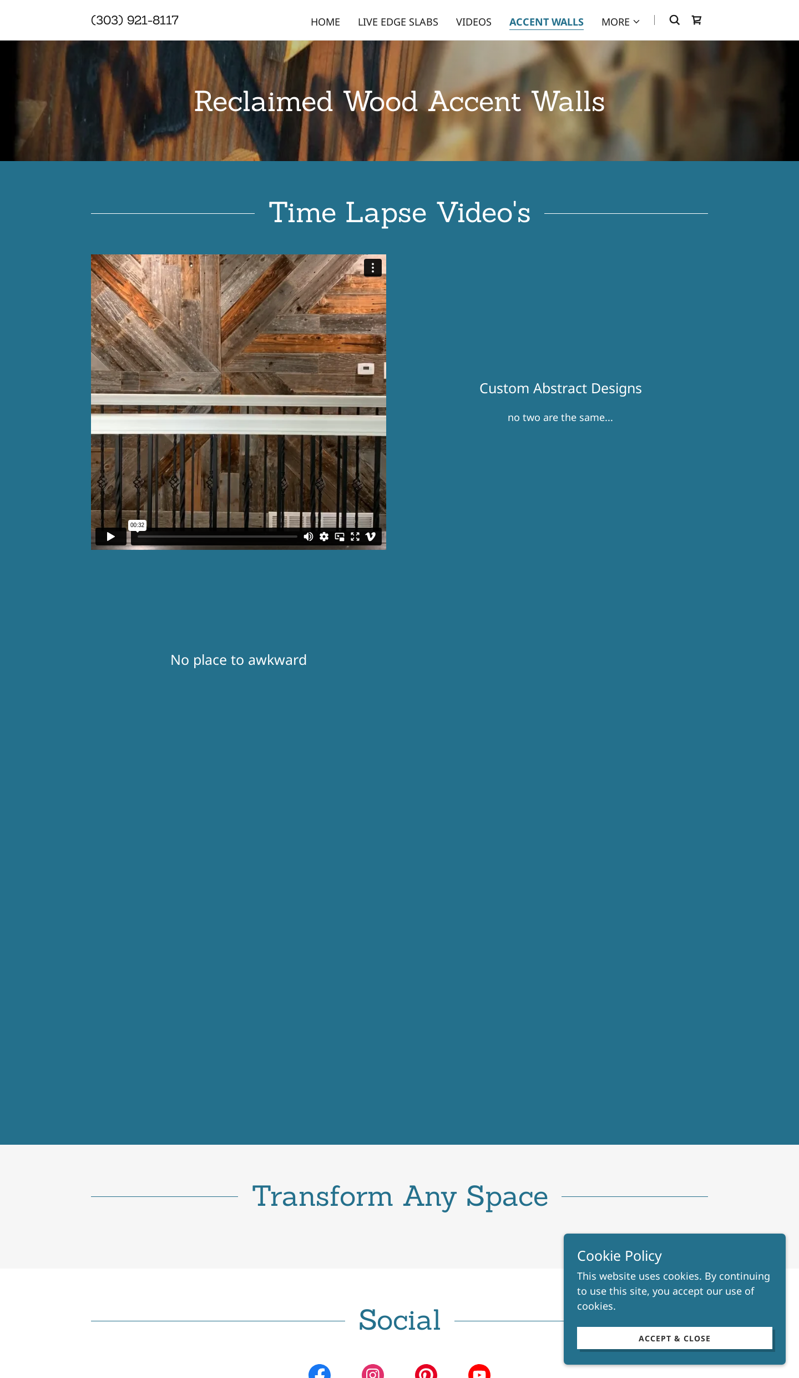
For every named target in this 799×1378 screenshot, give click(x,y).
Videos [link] (474, 21)
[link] (135, 20)
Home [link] (325, 21)
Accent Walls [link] (546, 21)
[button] (621, 21)
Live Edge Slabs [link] (398, 21)
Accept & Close (675, 1338)
